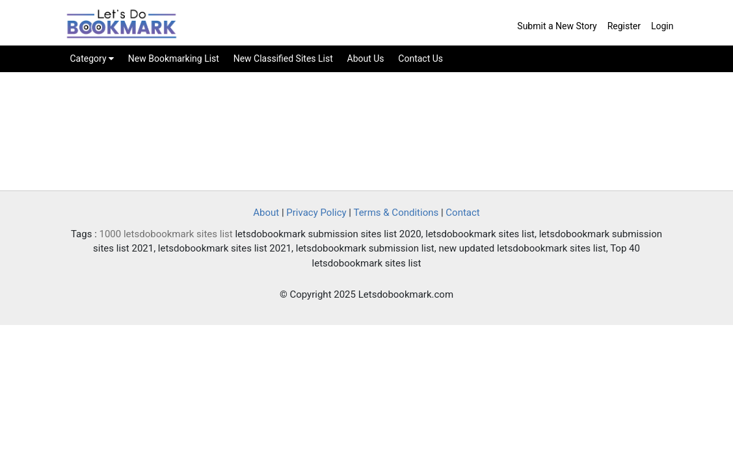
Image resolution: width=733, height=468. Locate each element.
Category (92, 58)
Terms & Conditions (395, 212)
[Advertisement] (366, 134)
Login (662, 26)
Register (624, 26)
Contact (462, 212)
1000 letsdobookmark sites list (166, 234)
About (266, 212)
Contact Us (420, 58)
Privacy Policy (316, 212)
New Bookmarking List (173, 58)
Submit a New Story (556, 26)
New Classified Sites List (283, 58)
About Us (365, 58)
